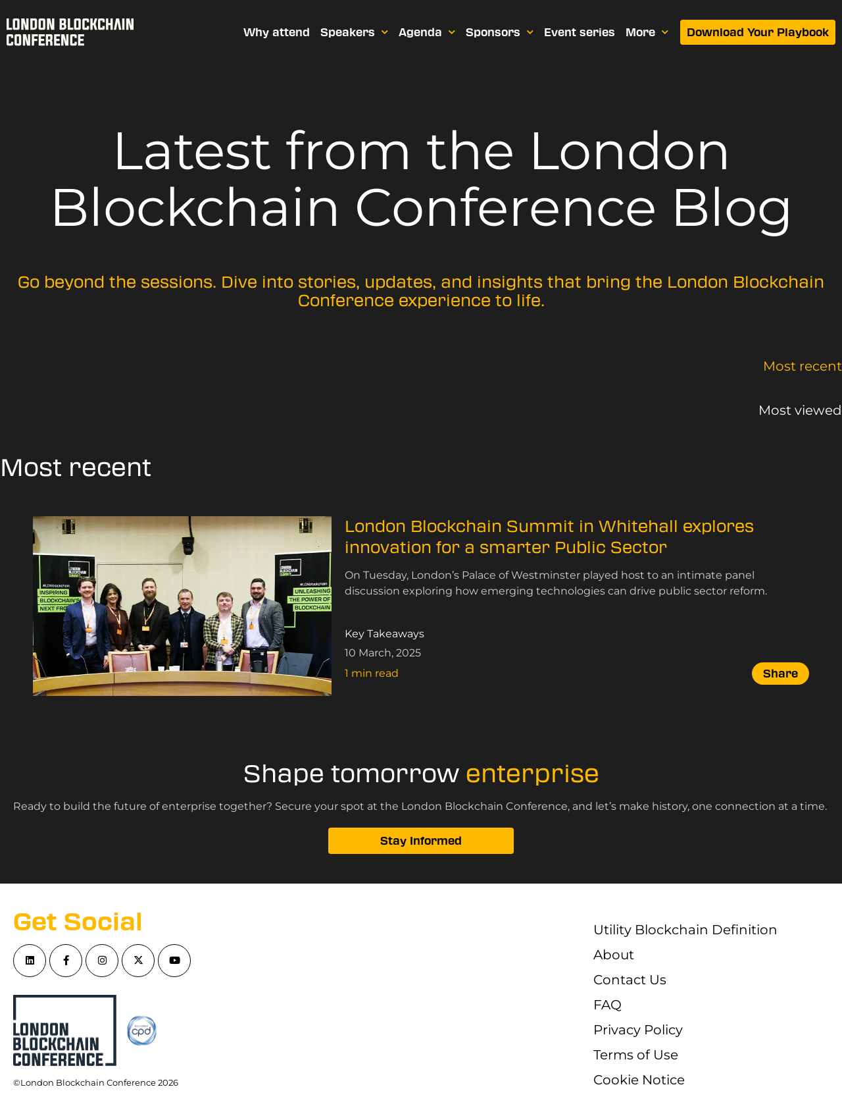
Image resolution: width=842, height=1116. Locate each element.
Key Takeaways (384, 633)
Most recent (802, 366)
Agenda (427, 32)
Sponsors (499, 32)
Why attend (276, 32)
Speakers (354, 32)
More (647, 32)
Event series (579, 32)
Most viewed (800, 410)
